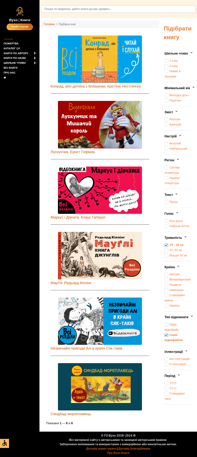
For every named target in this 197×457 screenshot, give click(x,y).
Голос (171, 213)
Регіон (172, 160)
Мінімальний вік (177, 88)
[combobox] (118, 9)
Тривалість (175, 238)
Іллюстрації (176, 352)
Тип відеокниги (177, 317)
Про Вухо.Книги (118, 453)
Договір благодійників (134, 448)
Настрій (173, 136)
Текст (171, 195)
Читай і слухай (19, 27)
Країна (172, 267)
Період (172, 376)
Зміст (171, 112)
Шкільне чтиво (177, 53)
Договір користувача (101, 448)
